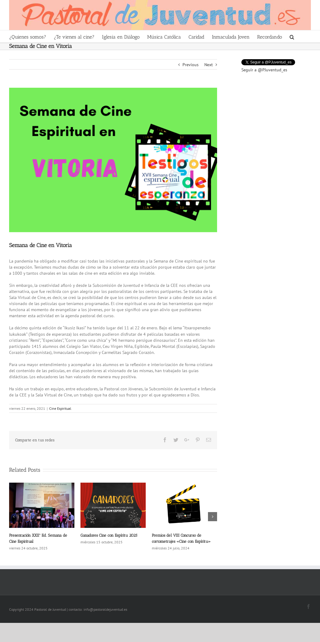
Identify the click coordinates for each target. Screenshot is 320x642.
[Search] (292, 36)
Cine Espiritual (60, 408)
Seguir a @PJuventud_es (264, 70)
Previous (190, 64)
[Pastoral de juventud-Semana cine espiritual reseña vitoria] (113, 160)
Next (208, 64)
